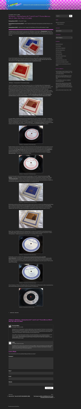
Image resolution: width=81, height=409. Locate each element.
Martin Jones (58, 75)
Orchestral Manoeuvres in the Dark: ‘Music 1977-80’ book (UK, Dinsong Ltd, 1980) (63, 77)
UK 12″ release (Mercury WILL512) (36, 94)
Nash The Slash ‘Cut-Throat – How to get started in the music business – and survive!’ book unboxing (64, 72)
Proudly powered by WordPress (13, 406)
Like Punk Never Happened (60, 48)
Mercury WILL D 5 (21, 149)
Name (10, 370)
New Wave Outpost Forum (60, 50)
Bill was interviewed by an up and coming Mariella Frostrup (29, 60)
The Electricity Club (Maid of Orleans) (62, 61)
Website (10, 381)
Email (10, 376)
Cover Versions (58, 46)
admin (18, 14)
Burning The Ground (59, 44)
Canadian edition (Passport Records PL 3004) (41, 95)
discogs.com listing (39, 122)
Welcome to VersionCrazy (60, 22)
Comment (11, 356)
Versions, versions (14, 312)
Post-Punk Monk (15, 325)
